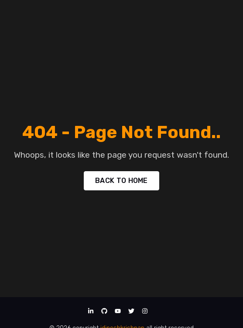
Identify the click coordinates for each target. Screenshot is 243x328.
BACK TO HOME (121, 180)
